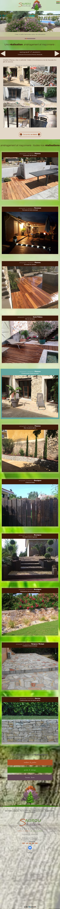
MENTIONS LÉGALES (11, 811)
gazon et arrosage (30, 770)
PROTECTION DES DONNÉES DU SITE (32, 811)
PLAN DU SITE (49, 811)
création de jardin (30, 762)
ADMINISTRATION (30, 812)
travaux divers (30, 777)
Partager (30, 852)
